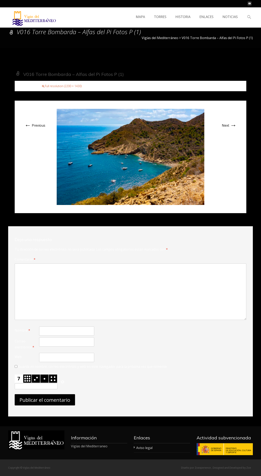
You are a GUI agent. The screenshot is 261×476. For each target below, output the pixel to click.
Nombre (22, 330)
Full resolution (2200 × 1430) (63, 86)
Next (229, 125)
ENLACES (206, 20)
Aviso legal (144, 448)
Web (18, 356)
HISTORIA (182, 20)
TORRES (160, 20)
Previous (34, 125)
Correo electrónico (24, 344)
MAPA (140, 20)
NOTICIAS (230, 20)
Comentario (25, 259)
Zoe (248, 467)
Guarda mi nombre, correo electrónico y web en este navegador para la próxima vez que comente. (92, 366)
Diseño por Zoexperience (196, 467)
